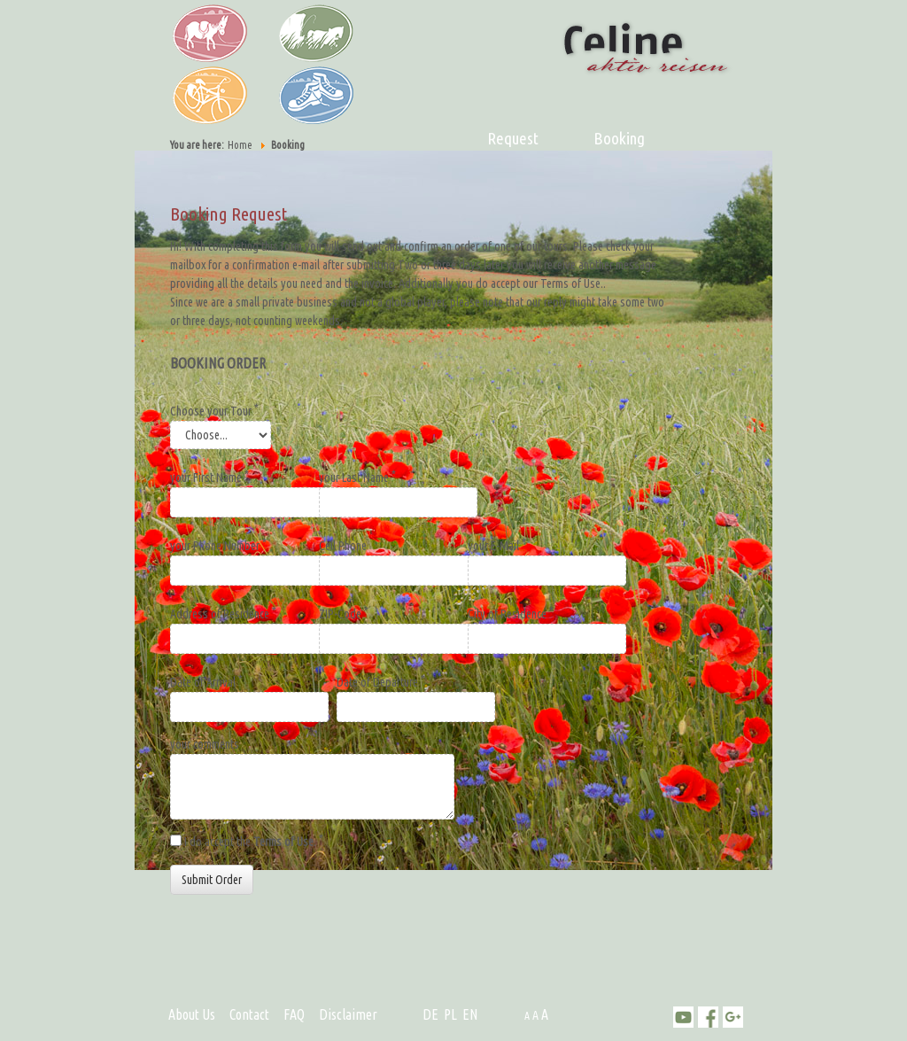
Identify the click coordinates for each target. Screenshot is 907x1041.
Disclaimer (348, 1014)
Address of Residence (223, 613)
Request (513, 138)
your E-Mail (497, 545)
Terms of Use (283, 842)
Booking (619, 138)
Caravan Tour (307, 31)
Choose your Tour (214, 410)
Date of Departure (381, 681)
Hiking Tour (307, 93)
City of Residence (511, 613)
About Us (191, 1014)
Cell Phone (343, 546)
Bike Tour (201, 93)
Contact (249, 1014)
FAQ (294, 1014)
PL (450, 1014)
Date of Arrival (206, 681)
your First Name (209, 477)
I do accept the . (253, 841)
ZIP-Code (343, 613)
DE (430, 1014)
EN (469, 1014)
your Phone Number (218, 545)
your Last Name (357, 477)
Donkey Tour (201, 31)
